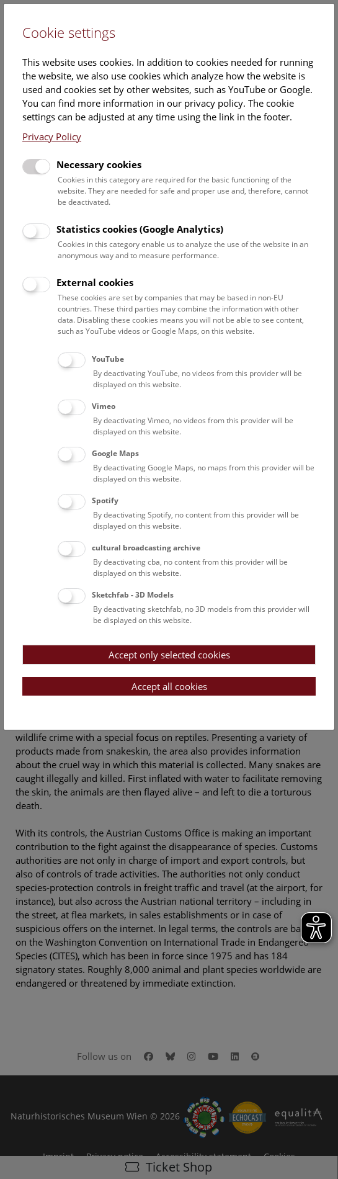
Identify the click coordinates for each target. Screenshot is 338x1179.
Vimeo (103, 406)
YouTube (108, 359)
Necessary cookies (98, 164)
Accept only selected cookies (169, 654)
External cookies (94, 282)
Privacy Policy (51, 136)
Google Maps (115, 453)
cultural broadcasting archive (146, 547)
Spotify (105, 500)
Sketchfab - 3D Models (133, 595)
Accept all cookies (169, 686)
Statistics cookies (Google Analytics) (139, 229)
